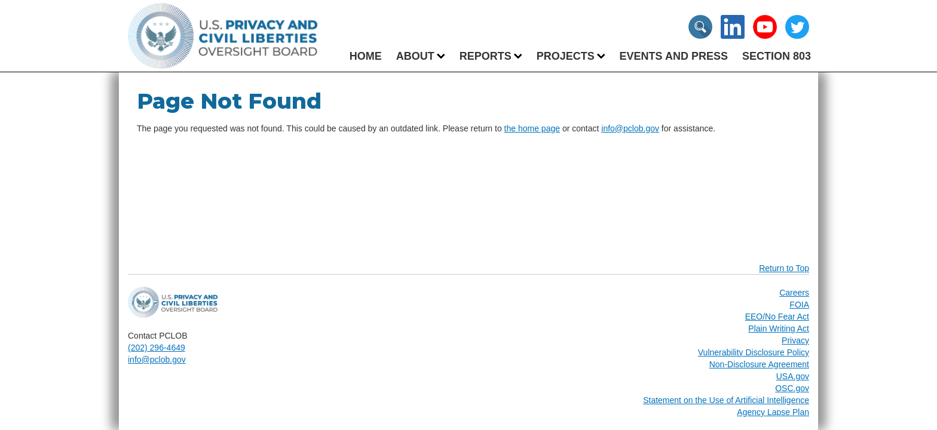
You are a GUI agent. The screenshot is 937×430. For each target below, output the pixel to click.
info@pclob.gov (630, 128)
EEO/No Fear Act (777, 316)
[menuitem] (415, 56)
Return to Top (784, 268)
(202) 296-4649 (156, 347)
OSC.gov (792, 388)
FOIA (799, 304)
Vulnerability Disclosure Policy (753, 352)
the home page (532, 128)
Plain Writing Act (778, 328)
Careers (794, 292)
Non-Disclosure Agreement (759, 364)
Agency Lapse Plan (773, 412)
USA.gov (792, 376)
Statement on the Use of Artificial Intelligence (726, 400)
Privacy (795, 340)
